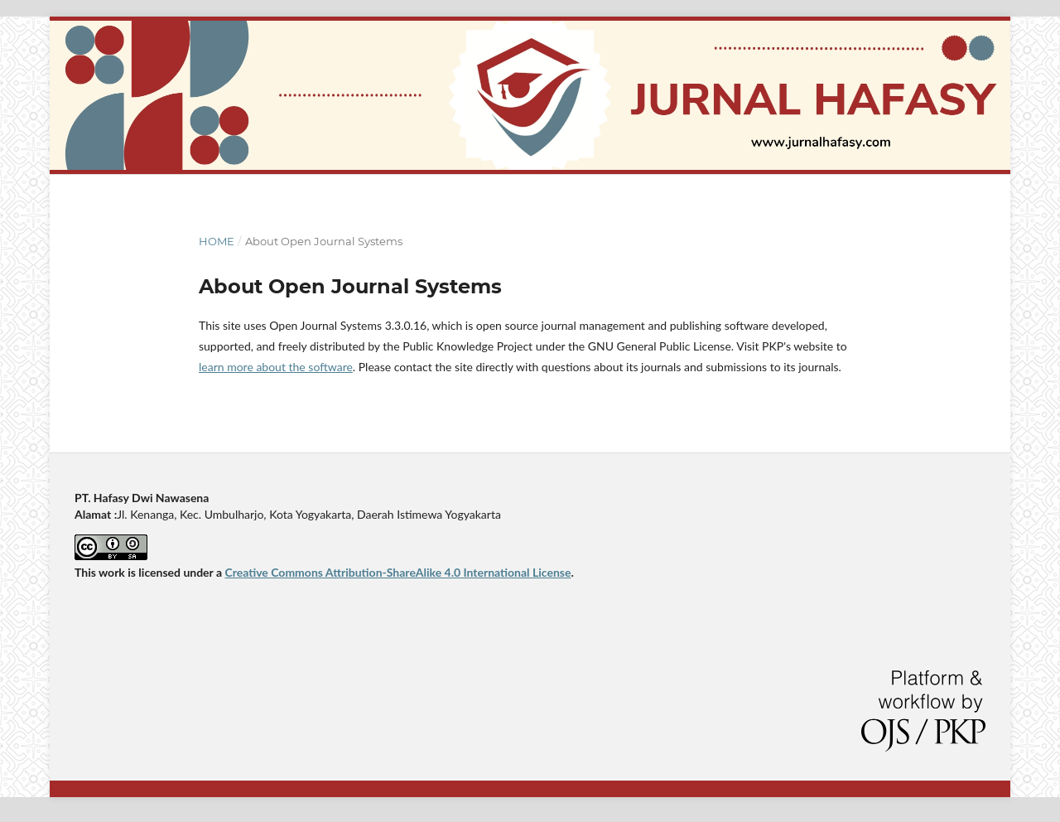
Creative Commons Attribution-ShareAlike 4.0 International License (397, 572)
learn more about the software (276, 367)
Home (216, 241)
